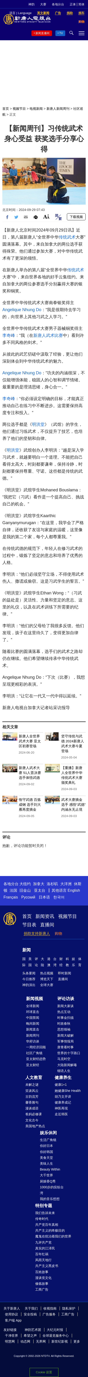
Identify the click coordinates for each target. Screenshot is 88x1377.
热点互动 (63, 1012)
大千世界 (46, 1175)
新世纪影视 (59, 1341)
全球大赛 (46, 985)
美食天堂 (46, 1158)
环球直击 (32, 1012)
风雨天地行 (43, 1260)
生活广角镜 (48, 1140)
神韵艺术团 (33, 1330)
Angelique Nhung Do (21, 309)
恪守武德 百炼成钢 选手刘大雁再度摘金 (30, 804)
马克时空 (63, 1059)
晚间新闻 (32, 1023)
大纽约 (25, 884)
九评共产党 (43, 1242)
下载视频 (76, 217)
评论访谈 (65, 998)
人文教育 (33, 1077)
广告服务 (49, 1314)
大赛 (43, 4)
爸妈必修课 (33, 1114)
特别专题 (43, 1205)
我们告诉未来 (45, 1213)
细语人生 (63, 1071)
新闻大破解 (65, 1035)
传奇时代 (41, 1219)
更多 (76, 1341)
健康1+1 (61, 1084)
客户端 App (13, 1320)
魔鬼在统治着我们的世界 (53, 1236)
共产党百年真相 (46, 1224)
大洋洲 (66, 884)
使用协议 (11, 1314)
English (74, 890)
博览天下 (46, 979)
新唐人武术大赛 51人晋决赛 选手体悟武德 (30, 773)
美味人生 (46, 1163)
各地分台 (58, 4)
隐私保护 (68, 1308)
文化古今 (31, 1120)
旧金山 (25, 890)
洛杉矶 (52, 884)
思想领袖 (63, 1029)
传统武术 (67, 237)
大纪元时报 (55, 1330)
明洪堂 (38, 424)
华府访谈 (32, 1041)
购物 (58, 933)
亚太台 (39, 890)
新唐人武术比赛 (48, 335)
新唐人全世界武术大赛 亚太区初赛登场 (30, 741)
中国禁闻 (32, 1018)
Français (11, 897)
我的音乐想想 (50, 1199)
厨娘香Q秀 (48, 1181)
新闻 (26, 950)
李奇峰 (8, 335)
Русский (28, 897)
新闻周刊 (32, 1035)
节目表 (29, 924)
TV (61, 33)
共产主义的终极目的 (50, 1230)
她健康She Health (68, 1091)
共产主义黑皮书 (46, 1266)
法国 (13, 890)
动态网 (25, 1341)
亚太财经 (32, 1065)
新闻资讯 (44, 916)
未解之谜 (31, 1084)
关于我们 (31, 1308)
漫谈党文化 (43, 1278)
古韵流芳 (31, 1096)
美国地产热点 (35, 1126)
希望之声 (30, 1335)
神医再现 (61, 1108)
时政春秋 (63, 1023)
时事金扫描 (65, 1018)
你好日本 (46, 1146)
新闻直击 (32, 1029)
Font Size (46, 216)
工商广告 (41, 1289)
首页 (5, 108)
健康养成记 (63, 1102)
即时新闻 (64, 973)
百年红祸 (41, 1254)
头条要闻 (28, 973)
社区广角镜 (34, 1053)
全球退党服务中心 (55, 1335)
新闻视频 (34, 998)
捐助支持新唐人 (37, 933)
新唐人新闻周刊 (57, 108)
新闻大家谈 (65, 1006)
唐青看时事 (65, 1047)
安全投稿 (30, 1314)
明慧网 (10, 1341)
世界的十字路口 (68, 1053)
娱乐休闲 (48, 1132)
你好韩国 (46, 1152)
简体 (81, 4)
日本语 (44, 897)
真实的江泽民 (45, 1248)
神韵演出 (28, 985)
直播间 (47, 924)
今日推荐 (28, 979)
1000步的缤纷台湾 (52, 1190)
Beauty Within (50, 1169)
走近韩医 (61, 1114)
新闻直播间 (42, 33)
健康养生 (63, 1077)
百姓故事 (41, 1272)
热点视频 (46, 973)
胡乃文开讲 (63, 1096)
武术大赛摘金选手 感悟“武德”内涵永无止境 (73, 804)
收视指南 (50, 1308)
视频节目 (19, 108)
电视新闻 (36, 108)
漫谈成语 (31, 1108)
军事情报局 (65, 1041)
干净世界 (11, 1335)
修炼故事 (41, 1283)
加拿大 (38, 884)
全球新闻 (32, 1006)
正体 (73, 4)
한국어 (59, 897)
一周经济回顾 (36, 1047)
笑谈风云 (31, 1091)
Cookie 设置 (44, 1372)
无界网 (41, 1341)
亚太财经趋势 (36, 1059)
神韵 (31, 4)
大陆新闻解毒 (67, 1065)
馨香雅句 (31, 1102)
